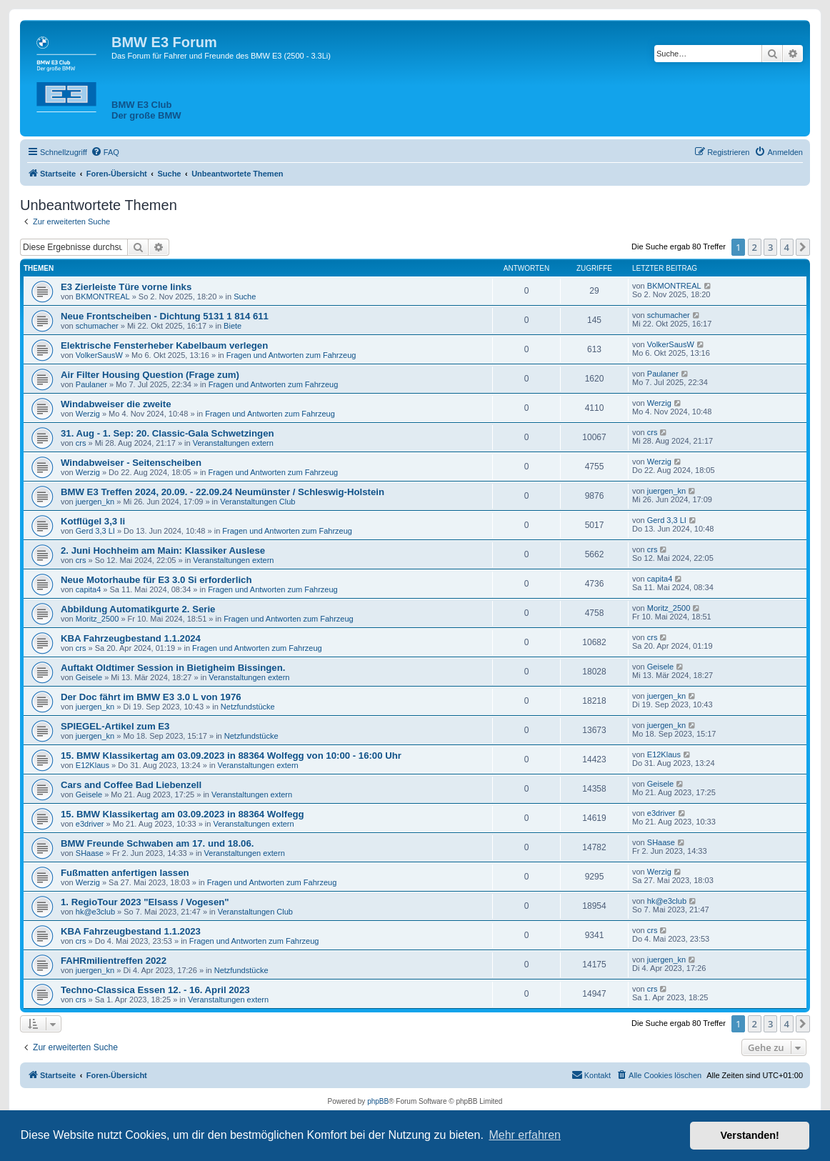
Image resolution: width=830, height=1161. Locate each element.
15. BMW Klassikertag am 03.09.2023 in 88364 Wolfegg (182, 814)
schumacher (97, 326)
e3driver (90, 823)
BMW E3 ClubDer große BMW (146, 110)
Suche (245, 296)
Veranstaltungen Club (257, 501)
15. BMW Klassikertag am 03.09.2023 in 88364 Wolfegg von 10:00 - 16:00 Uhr (231, 755)
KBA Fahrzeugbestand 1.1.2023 (131, 931)
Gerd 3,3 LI (95, 531)
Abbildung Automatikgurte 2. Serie (138, 609)
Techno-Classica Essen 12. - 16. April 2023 (155, 990)
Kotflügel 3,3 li (93, 521)
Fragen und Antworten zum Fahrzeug (291, 355)
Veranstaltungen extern (233, 443)
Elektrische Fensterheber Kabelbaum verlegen (164, 345)
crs (81, 443)
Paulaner (91, 384)
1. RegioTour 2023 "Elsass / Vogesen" (145, 902)
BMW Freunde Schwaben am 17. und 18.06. (157, 843)
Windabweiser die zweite (116, 404)
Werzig (88, 413)
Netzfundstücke (248, 706)
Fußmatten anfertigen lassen (125, 872)
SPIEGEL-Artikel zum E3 (115, 726)
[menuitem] (105, 152)
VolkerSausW (99, 355)
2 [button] (754, 247)
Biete (232, 326)
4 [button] (786, 247)
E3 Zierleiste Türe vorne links (126, 286)
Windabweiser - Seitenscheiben (131, 462)
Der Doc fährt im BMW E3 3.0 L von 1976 (151, 697)
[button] (803, 247)
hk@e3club (95, 911)
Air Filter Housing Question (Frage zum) (150, 374)
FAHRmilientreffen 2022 (113, 960)
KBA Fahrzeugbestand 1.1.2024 (131, 638)
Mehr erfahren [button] (525, 1135)
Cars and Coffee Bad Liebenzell (131, 784)
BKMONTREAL (103, 296)
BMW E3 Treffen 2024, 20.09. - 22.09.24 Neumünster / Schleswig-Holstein (222, 492)
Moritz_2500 (97, 618)
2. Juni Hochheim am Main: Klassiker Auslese (163, 550)
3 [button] (770, 247)
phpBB (378, 1101)
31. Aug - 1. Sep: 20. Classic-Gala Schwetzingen (167, 433)
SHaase (90, 853)
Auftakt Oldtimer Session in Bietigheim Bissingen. (173, 667)
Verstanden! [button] (750, 1135)
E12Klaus (92, 765)
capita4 (88, 589)
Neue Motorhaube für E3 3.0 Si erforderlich (156, 579)
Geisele (89, 677)
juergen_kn (95, 501)
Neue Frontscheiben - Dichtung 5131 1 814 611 (165, 316)
